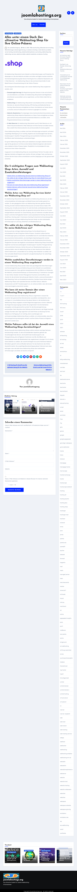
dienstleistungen (9, 50)
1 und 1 (62, 296)
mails (61, 570)
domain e (62, 399)
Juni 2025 (63, 172)
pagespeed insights (65, 618)
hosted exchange (65, 475)
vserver (62, 710)
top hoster (63, 670)
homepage (63, 463)
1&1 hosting (63, 304)
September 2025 (65, 160)
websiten (62, 793)
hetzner (62, 459)
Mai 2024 (62, 224)
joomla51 (62, 547)
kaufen (62, 551)
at (60, 355)
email (61, 411)
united (62, 682)
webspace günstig (65, 809)
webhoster (63, 746)
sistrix (62, 638)
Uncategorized (64, 678)
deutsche (63, 383)
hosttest (62, 519)
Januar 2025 (64, 192)
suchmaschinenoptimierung (68, 658)
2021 (61, 328)
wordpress (63, 813)
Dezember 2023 (64, 244)
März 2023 (63, 280)
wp (61, 821)
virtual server (64, 698)
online (62, 614)
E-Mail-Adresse (10, 459)
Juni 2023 (63, 268)
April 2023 (63, 276)
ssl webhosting (64, 646)
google (62, 435)
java (61, 531)
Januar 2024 (64, 240)
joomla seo (63, 543)
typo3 (61, 674)
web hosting (63, 730)
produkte (48, 50)
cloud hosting (36, 47)
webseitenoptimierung (66, 770)
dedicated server (65, 379)
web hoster (63, 726)
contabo (62, 367)
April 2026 (63, 132)
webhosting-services (10, 54)
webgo (62, 738)
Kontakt (42, 24)
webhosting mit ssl (65, 758)
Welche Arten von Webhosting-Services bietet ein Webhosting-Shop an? (29, 175)
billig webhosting (65, 359)
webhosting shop (46, 52)
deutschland (63, 391)
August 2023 (64, 260)
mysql (62, 598)
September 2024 (65, 208)
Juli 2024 (63, 216)
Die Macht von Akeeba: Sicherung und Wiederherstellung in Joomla (30, 857)
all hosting (63, 339)
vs (60, 706)
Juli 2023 (63, 264)
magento (62, 562)
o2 (61, 610)
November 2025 (64, 152)
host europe (63, 471)
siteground (63, 642)
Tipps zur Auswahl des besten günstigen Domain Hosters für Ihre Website (46, 402)
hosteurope (63, 483)
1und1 (61, 312)
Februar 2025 (64, 188)
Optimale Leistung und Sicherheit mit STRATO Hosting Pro (66, 98)
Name (7, 452)
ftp (61, 423)
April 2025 (63, 180)
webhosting (17, 33)
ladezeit (62, 554)
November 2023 (64, 248)
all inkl (62, 343)
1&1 (61, 300)
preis (61, 622)
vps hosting (38, 52)
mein (61, 578)
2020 (61, 324)
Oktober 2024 (64, 204)
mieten (62, 586)
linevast (62, 558)
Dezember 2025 (64, 148)
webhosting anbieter (66, 754)
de (61, 375)
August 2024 (64, 212)
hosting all (63, 495)
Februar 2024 (64, 236)
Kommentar (8, 429)
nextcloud (63, 606)
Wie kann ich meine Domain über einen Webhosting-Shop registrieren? (28, 185)
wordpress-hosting (42, 54)
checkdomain (64, 363)
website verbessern (65, 789)
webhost (62, 742)
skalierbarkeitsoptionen (28, 52)
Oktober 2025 (64, 156)
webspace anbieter (65, 805)
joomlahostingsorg (15, 47)
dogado (62, 395)
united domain (64, 686)
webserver (63, 773)
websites (62, 797)
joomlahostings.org (41, 15)
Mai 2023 (62, 272)
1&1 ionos (62, 308)
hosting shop (8, 33)
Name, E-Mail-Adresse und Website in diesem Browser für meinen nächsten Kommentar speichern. (26, 478)
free (61, 419)
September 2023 (65, 256)
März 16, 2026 (46, 411)
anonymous (63, 351)
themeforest (63, 666)
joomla (62, 539)
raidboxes (63, 630)
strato (62, 654)
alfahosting (63, 336)
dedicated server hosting (46, 47)
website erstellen (21, 54)
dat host (62, 371)
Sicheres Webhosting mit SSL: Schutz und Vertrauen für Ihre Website (42, 367)
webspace (63, 801)
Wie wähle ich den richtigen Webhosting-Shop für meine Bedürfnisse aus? (29, 178)
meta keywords (64, 582)
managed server (64, 574)
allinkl (61, 347)
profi (61, 626)
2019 (61, 320)
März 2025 (63, 184)
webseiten (63, 766)
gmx (61, 427)
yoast (61, 829)
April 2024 (63, 228)
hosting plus (63, 503)
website (62, 777)
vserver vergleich (65, 714)
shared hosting (17, 52)
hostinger (63, 511)
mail (61, 566)
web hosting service (66, 734)
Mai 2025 (62, 176)
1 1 (61, 292)
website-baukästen (31, 54)
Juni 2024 (63, 220)
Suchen (62, 33)
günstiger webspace (66, 443)
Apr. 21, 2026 (28, 411)
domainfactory (64, 403)
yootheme (63, 833)
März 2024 (63, 232)
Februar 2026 (64, 140)
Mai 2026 (62, 128)
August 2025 (64, 164)
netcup (62, 602)
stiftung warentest (65, 650)
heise (61, 455)
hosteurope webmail (66, 487)
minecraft (63, 590)
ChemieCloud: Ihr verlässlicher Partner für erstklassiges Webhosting (46, 857)
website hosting (64, 785)
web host (62, 722)
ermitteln (62, 415)
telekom (62, 662)
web (61, 718)
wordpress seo (64, 817)
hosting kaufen (64, 499)
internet (62, 523)
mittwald (62, 594)
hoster (62, 479)
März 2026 (63, 136)
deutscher (63, 387)
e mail (61, 407)
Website (7, 467)
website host (64, 781)
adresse (62, 332)
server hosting (9, 52)
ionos (61, 527)
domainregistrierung (19, 50)
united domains (64, 690)
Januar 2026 (64, 144)
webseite (62, 762)
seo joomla (63, 634)
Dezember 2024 (64, 196)
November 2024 (64, 200)
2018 (61, 316)
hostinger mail (64, 515)
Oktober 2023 (64, 252)
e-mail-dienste (42, 50)
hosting (62, 491)
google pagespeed (65, 439)
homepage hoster (65, 467)
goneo (62, 431)
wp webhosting (64, 825)
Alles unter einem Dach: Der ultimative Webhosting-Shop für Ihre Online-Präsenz (26, 40)
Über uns (34, 24)
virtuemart (63, 702)
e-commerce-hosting (31, 50)
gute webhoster (64, 447)
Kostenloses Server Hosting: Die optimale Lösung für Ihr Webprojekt (11, 402)
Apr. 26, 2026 (11, 411)
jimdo (61, 535)
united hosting (64, 694)
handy (62, 451)
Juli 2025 (63, 168)
